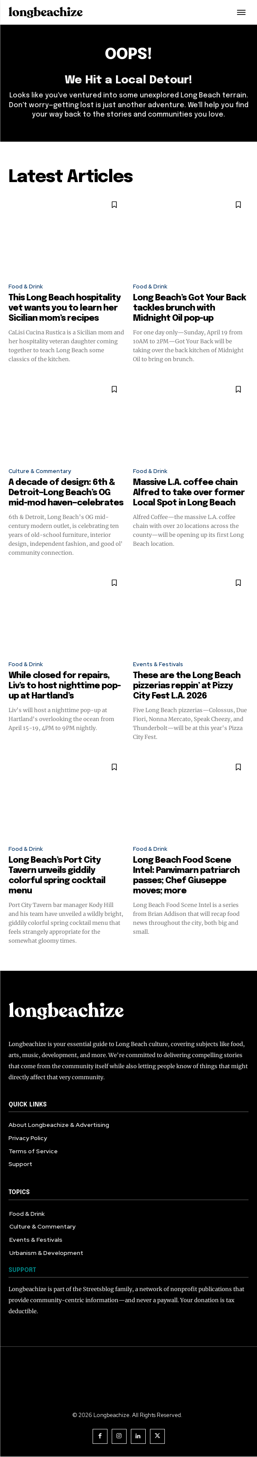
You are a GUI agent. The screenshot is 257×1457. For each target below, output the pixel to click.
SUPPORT (22, 1270)
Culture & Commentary (39, 471)
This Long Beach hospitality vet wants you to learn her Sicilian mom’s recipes (64, 308)
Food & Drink (25, 286)
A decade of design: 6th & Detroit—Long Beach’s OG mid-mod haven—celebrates (65, 493)
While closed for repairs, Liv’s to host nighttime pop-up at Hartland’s (64, 686)
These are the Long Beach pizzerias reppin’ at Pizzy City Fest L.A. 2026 (186, 686)
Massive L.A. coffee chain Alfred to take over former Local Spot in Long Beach (189, 493)
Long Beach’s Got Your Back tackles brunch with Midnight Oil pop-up (189, 308)
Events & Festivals (158, 664)
